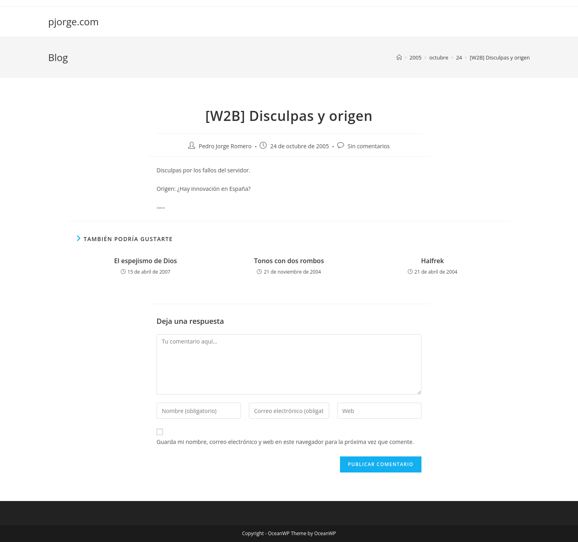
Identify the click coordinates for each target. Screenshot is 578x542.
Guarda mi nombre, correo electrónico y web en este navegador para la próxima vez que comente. (285, 442)
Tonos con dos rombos (289, 260)
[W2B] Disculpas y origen (500, 57)
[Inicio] (399, 57)
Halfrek (432, 260)
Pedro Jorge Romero (225, 146)
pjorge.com (73, 21)
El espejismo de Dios (145, 260)
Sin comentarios (369, 146)
